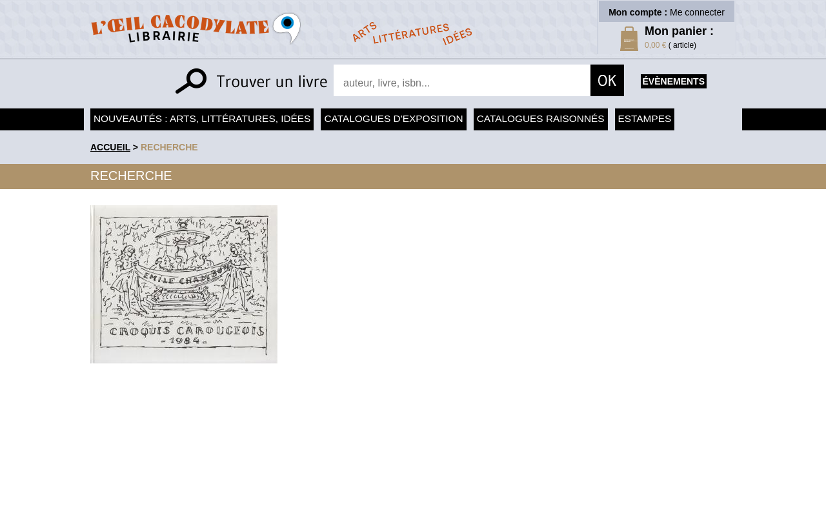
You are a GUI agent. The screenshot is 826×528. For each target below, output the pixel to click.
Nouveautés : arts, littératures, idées (202, 118)
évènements (674, 81)
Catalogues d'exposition (393, 118)
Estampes (645, 118)
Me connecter (697, 12)
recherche (169, 147)
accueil (110, 147)
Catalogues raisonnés (541, 118)
